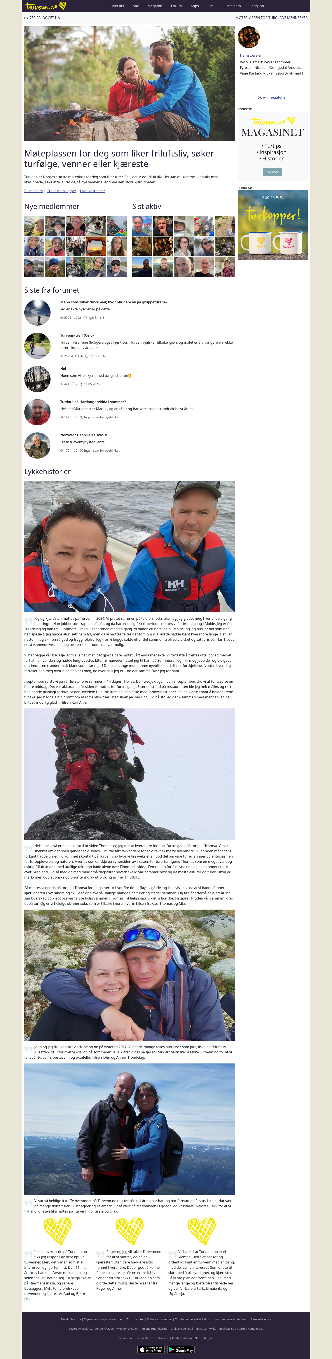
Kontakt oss (255, 1329)
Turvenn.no (126, 1338)
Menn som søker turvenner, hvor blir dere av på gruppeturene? (114, 302)
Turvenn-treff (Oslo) (77, 335)
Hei (63, 368)
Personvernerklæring (154, 1329)
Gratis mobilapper (61, 190)
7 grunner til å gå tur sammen (103, 1319)
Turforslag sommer (159, 1319)
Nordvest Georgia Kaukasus (84, 435)
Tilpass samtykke (205, 1329)
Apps (194, 5)
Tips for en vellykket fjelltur (193, 1319)
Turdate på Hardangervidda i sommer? (93, 401)
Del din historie (71, 1319)
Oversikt (117, 5)
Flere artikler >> (260, 1319)
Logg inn (257, 5)
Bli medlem (231, 5)
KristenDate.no (182, 1338)
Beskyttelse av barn (232, 1329)
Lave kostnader (92, 190)
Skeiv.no (163, 1338)
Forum (176, 5)
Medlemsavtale (127, 1329)
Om (210, 5)
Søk (136, 5)
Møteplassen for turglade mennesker (272, 17)
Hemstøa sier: (251, 55)
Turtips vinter (135, 1319)
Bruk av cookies (181, 1329)
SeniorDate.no (145, 1338)
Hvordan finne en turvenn (230, 1319)
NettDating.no (204, 1338)
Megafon (154, 5)
